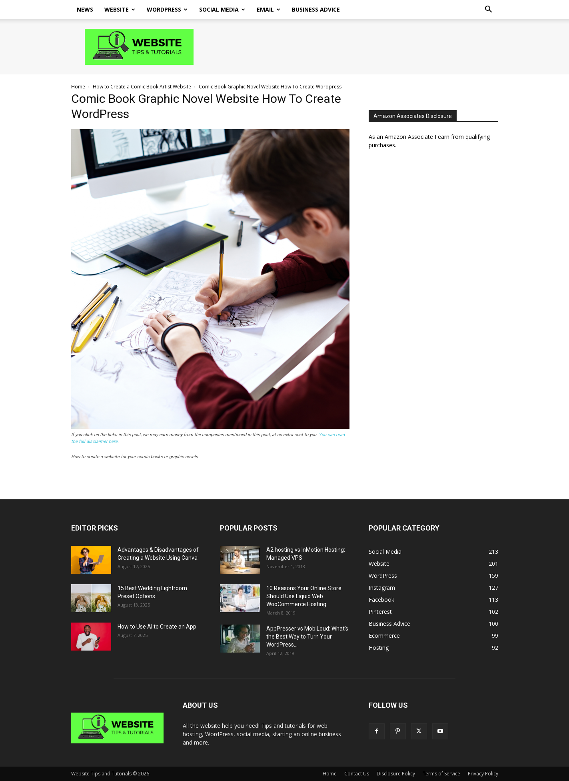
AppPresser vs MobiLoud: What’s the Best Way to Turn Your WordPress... (307, 636)
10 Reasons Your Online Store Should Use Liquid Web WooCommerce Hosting (303, 596)
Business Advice (316, 9)
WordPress (167, 9)
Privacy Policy (483, 773)
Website (119, 9)
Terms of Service (441, 773)
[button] (488, 10)
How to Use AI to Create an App (157, 626)
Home (78, 86)
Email (268, 9)
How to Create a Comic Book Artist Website (142, 86)
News (85, 9)
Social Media (222, 9)
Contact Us (356, 773)
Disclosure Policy (396, 773)
